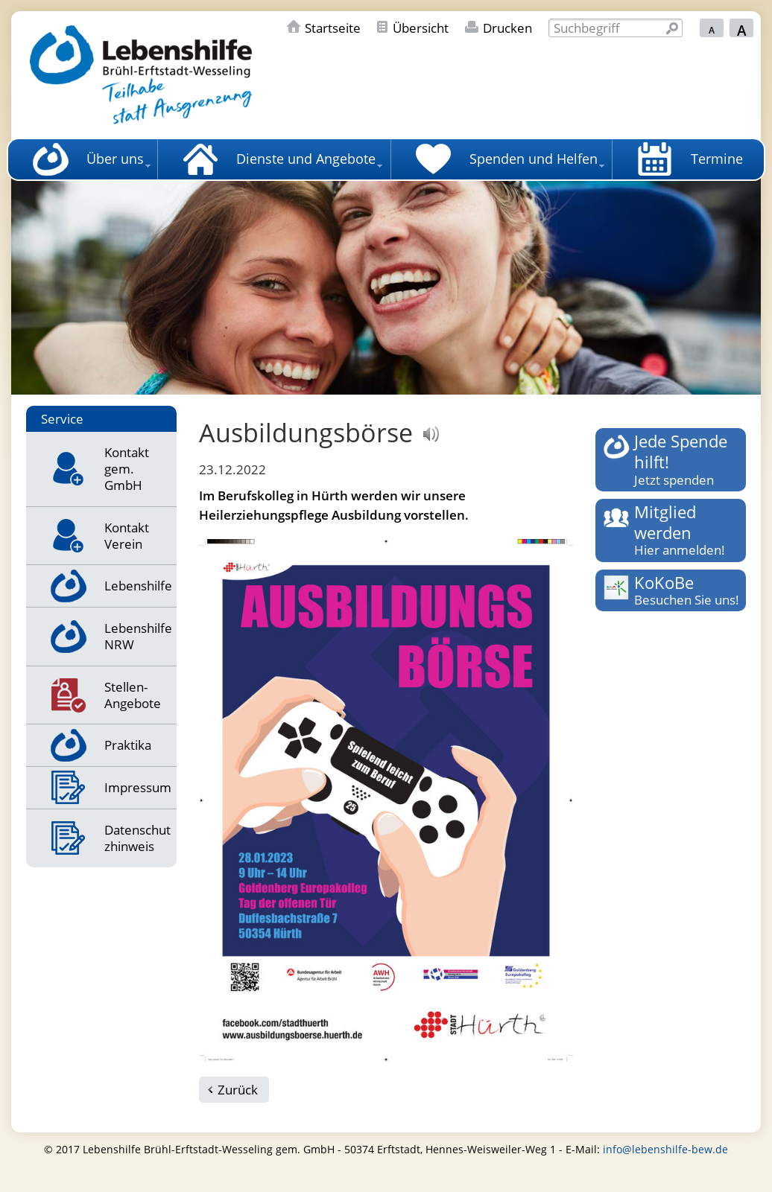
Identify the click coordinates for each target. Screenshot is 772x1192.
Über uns (115, 159)
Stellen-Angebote (132, 695)
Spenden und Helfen (533, 159)
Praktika (127, 744)
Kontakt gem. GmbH (126, 469)
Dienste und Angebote (306, 159)
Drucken (507, 27)
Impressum (137, 787)
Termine (717, 159)
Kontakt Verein (126, 535)
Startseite (333, 27)
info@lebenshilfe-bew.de (665, 1149)
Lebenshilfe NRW (138, 636)
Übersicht (421, 27)
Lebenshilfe (138, 585)
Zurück (238, 1089)
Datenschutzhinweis (137, 838)
